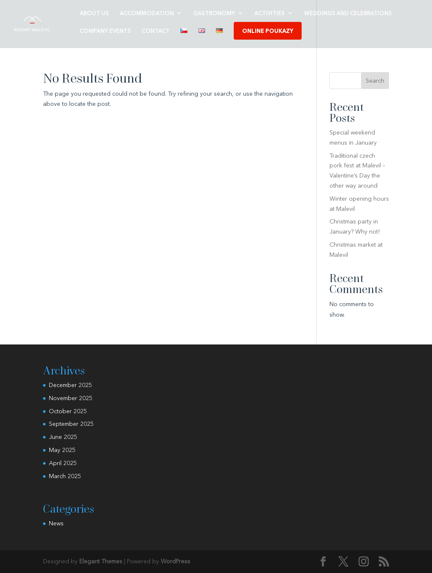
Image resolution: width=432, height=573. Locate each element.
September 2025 (71, 424)
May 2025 (62, 450)
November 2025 (70, 398)
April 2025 (63, 463)
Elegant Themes (100, 561)
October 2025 (68, 411)
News (56, 523)
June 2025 (63, 437)
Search (375, 80)
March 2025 (65, 476)
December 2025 (70, 385)
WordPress (175, 561)
